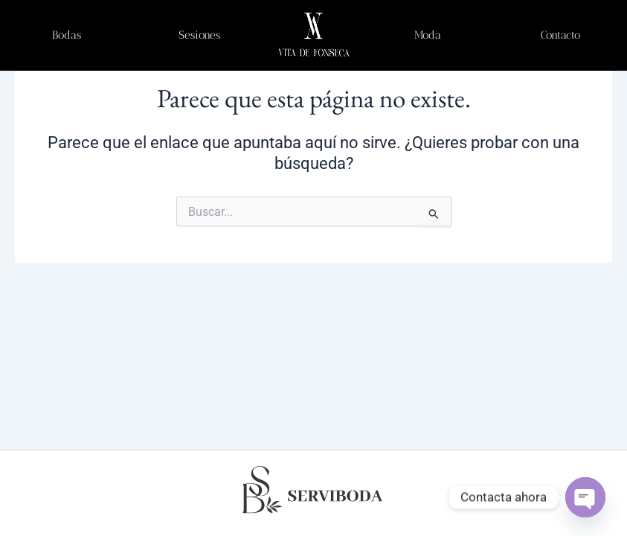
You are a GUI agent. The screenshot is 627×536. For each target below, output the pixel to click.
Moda (427, 35)
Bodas (66, 35)
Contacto (560, 35)
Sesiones (199, 35)
